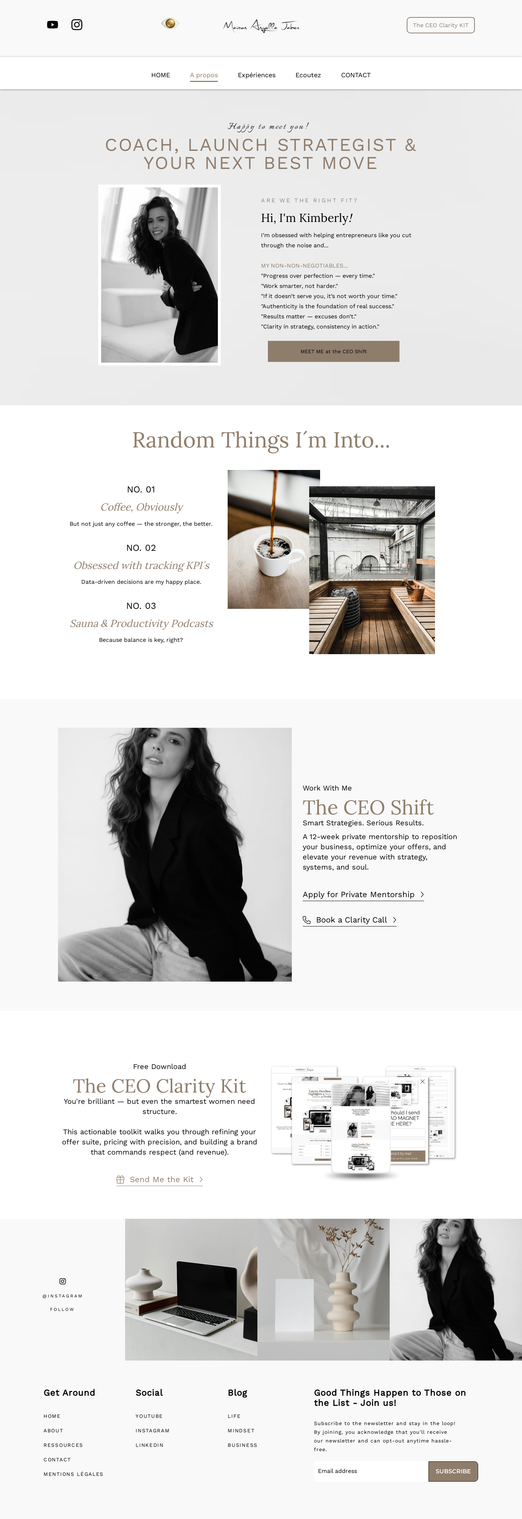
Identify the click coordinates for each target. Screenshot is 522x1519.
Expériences (257, 75)
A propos (204, 75)
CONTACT (356, 75)
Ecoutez (308, 75)
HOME (160, 75)
